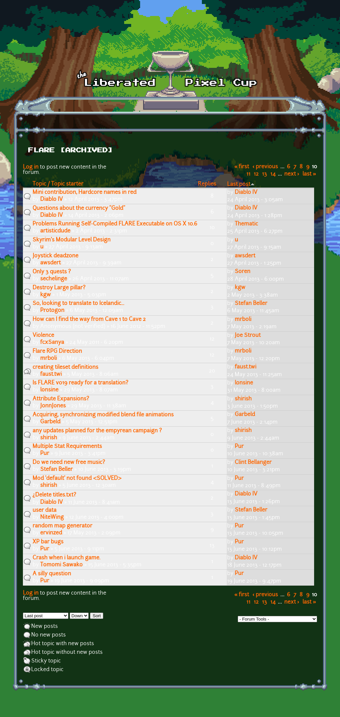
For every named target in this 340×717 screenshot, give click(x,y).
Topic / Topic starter (58, 184)
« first (241, 167)
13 (264, 174)
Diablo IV (51, 199)
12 (256, 174)
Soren (242, 271)
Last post (241, 184)
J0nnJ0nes (53, 406)
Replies (207, 184)
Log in (31, 167)
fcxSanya (52, 342)
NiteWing (52, 517)
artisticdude (55, 231)
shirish (243, 399)
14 (273, 174)
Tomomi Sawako (61, 565)
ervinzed (51, 533)
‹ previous (265, 167)
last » (309, 174)
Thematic (246, 224)
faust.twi (51, 374)
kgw (45, 295)
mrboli (243, 319)
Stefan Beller (251, 303)
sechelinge (53, 279)
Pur (44, 453)
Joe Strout (248, 335)
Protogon (52, 310)
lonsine (49, 390)
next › (291, 174)
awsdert (50, 263)
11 (248, 174)
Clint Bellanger (253, 462)
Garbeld (50, 422)
